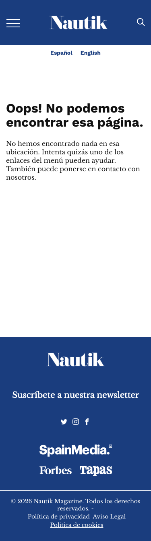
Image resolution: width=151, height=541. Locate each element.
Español (61, 53)
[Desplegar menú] (13, 23)
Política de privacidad (59, 516)
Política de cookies (76, 525)
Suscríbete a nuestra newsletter (75, 395)
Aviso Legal (109, 516)
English (91, 53)
